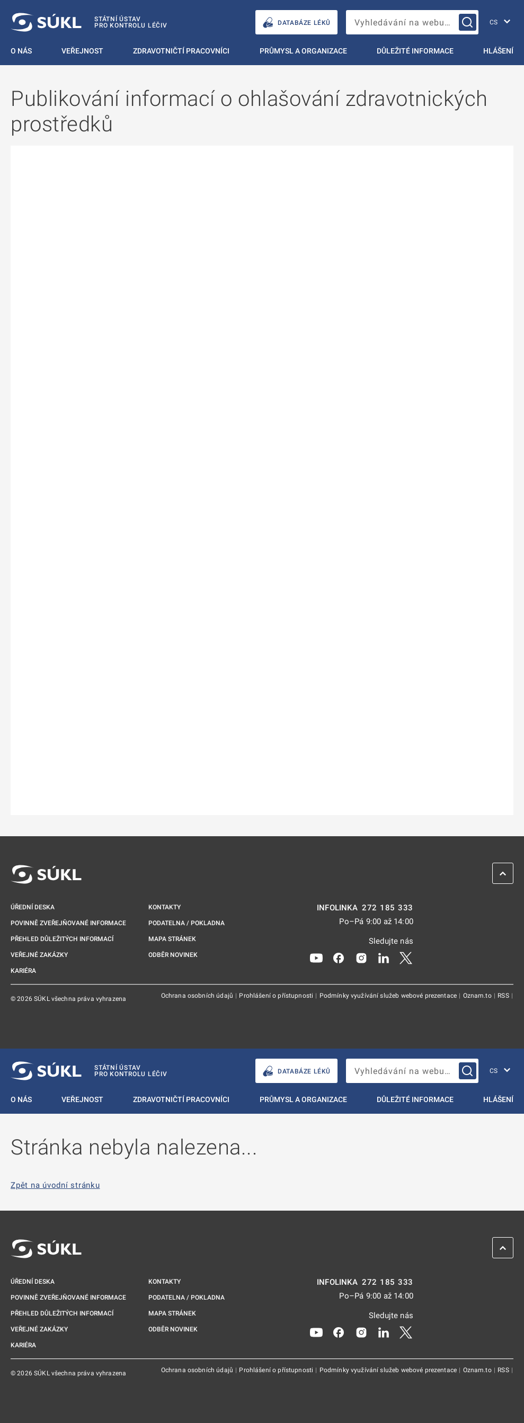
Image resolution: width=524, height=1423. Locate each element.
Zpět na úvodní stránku (55, 1185)
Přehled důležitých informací (62, 939)
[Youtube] (316, 957)
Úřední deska (33, 907)
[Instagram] (361, 957)
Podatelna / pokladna (186, 923)
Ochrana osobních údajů (198, 995)
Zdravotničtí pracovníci (181, 51)
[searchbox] (412, 22)
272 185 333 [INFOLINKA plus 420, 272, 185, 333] (387, 908)
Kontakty (164, 907)
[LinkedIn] (383, 957)
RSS (504, 995)
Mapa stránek (172, 939)
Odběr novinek (173, 955)
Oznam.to (478, 995)
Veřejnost (82, 51)
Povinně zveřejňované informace (68, 923)
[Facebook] (338, 957)
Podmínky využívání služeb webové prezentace (389, 995)
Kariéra (23, 970)
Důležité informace (415, 51)
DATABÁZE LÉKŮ (296, 22)
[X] (405, 957)
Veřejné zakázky (39, 955)
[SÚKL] (89, 22)
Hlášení (498, 51)
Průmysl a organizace (303, 51)
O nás (21, 51)
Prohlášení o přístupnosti (277, 995)
